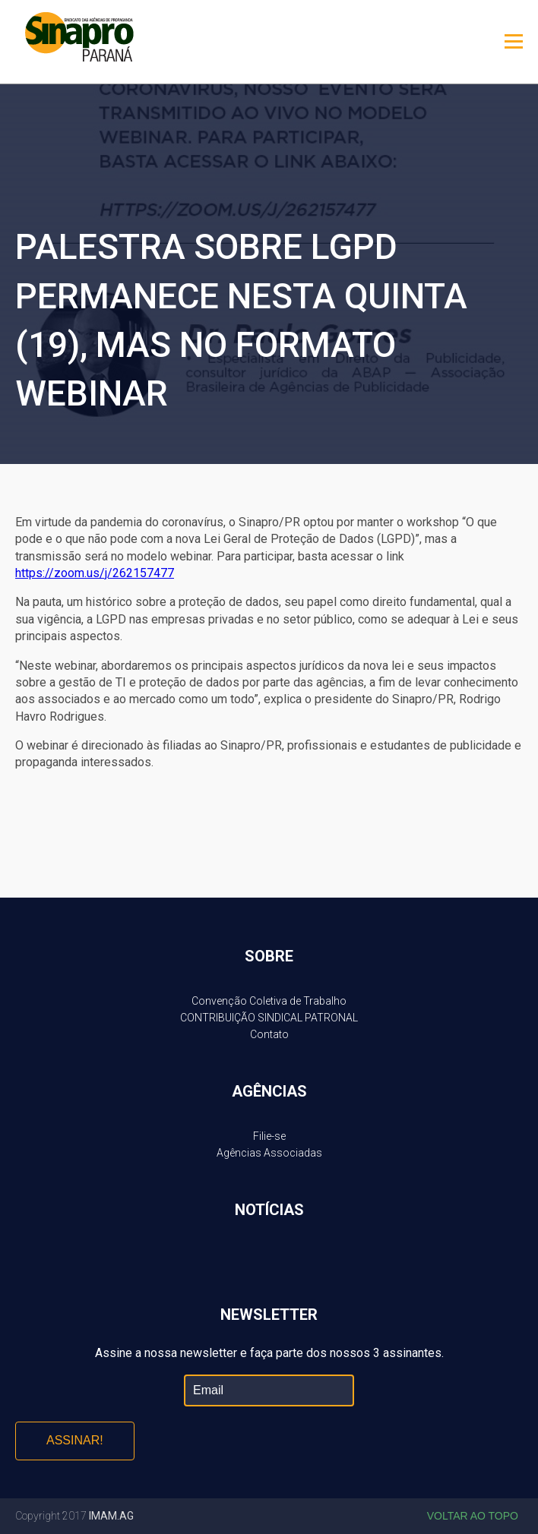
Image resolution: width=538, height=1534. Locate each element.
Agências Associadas (269, 1153)
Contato (269, 1034)
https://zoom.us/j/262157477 (94, 573)
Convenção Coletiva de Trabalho (269, 1001)
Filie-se (269, 1136)
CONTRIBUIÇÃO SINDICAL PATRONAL (269, 1018)
